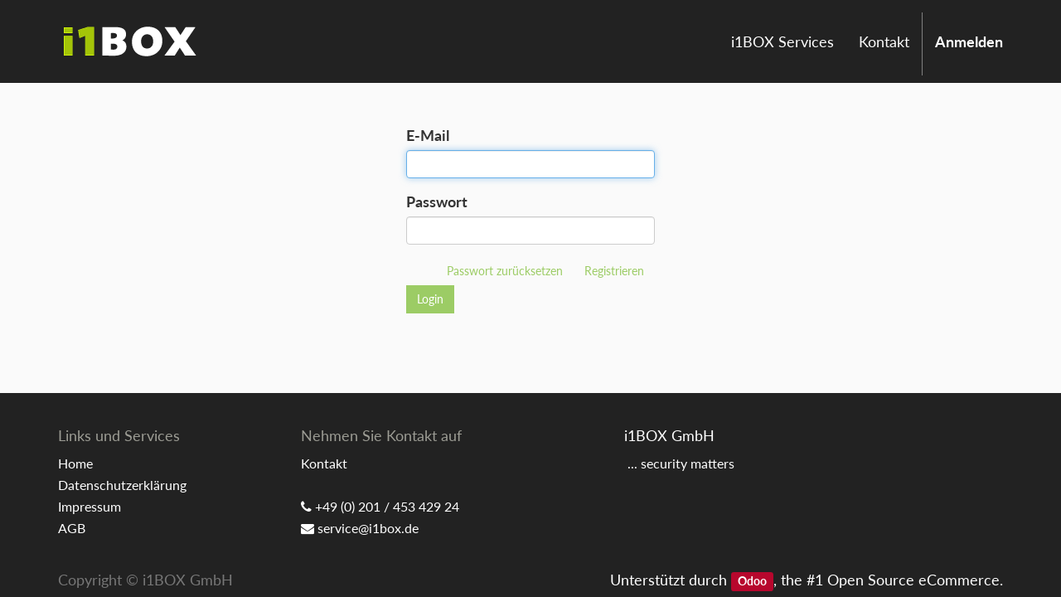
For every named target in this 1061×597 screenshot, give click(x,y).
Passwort (437, 201)
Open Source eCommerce (913, 579)
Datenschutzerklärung (122, 485)
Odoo (752, 581)
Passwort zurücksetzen (505, 271)
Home (75, 463)
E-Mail (427, 135)
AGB (71, 528)
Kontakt (324, 463)
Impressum (89, 506)
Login (430, 299)
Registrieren (614, 271)
